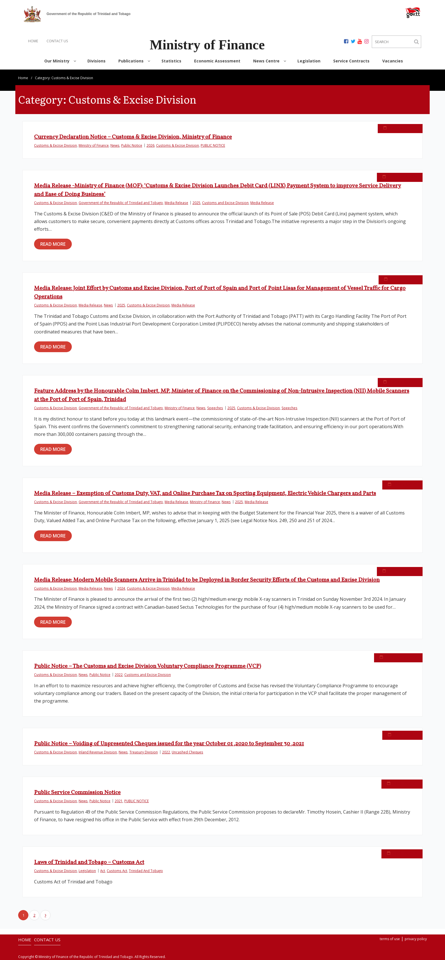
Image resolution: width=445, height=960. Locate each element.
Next (45, 915)
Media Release (176, 202)
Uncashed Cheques (187, 752)
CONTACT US (57, 41)
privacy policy (416, 938)
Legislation (87, 870)
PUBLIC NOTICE (213, 145)
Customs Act (117, 870)
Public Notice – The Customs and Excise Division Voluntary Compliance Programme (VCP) (147, 666)
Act (102, 870)
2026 (150, 145)
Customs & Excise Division (55, 145)
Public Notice (131, 145)
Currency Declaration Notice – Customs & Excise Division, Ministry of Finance (133, 137)
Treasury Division (143, 752)
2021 (119, 801)
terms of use (390, 938)
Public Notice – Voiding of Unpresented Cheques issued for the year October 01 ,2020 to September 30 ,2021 (169, 744)
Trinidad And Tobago (146, 870)
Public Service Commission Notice (77, 793)
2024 (121, 588)
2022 (119, 674)
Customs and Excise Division (225, 202)
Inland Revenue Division (98, 752)
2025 (196, 202)
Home (23, 77)
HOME (33, 41)
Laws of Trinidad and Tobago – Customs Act (89, 862)
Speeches (215, 408)
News (114, 145)
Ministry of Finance (94, 145)
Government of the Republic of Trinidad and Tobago (121, 202)
